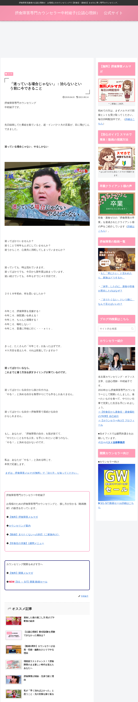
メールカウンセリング (64, 687)
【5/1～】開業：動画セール (22, 687)
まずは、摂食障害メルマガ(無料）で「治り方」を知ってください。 (42, 473)
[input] (116, 329)
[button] (132, 329)
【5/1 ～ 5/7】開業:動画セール (30, 582)
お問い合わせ (80, 691)
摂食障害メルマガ (44, 687)
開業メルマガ (103, 687)
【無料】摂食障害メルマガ (23, 517)
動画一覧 (80, 687)
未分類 (8, 74)
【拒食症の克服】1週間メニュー (26, 544)
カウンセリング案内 (20, 526)
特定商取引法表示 (119, 687)
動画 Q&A (91, 687)
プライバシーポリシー (62, 691)
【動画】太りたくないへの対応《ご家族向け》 (34, 535)
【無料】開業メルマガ (21, 573)
